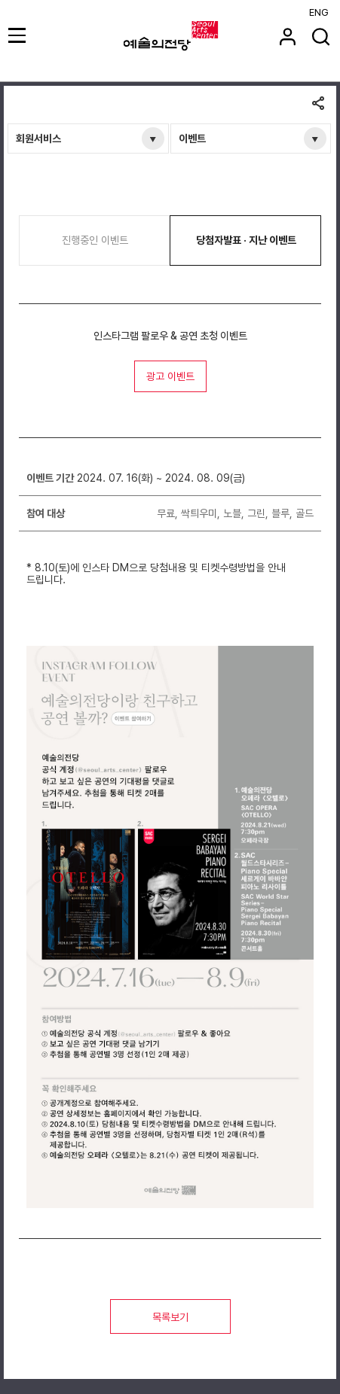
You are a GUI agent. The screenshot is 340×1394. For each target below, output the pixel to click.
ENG (319, 12)
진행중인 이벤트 (95, 240)
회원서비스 (38, 138)
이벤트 (192, 138)
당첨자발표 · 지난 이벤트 (246, 240)
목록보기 (170, 1317)
